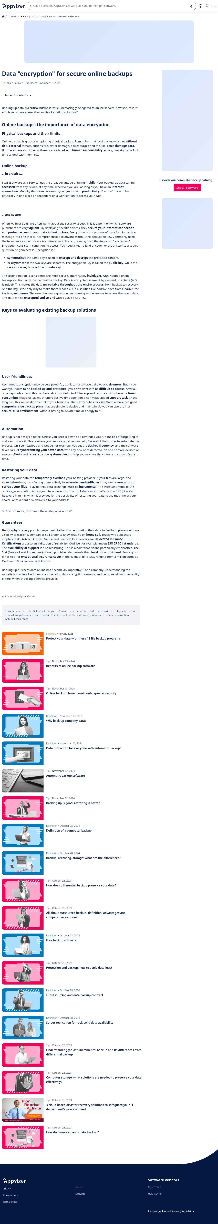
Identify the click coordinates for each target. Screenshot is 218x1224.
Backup (26, 16)
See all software (187, 188)
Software (80, 1193)
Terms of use (10, 1201)
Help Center (155, 1193)
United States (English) (178, 1211)
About (78, 1187)
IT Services (14, 16)
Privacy (7, 1188)
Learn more (21, 619)
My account (154, 1187)
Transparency (10, 1195)
